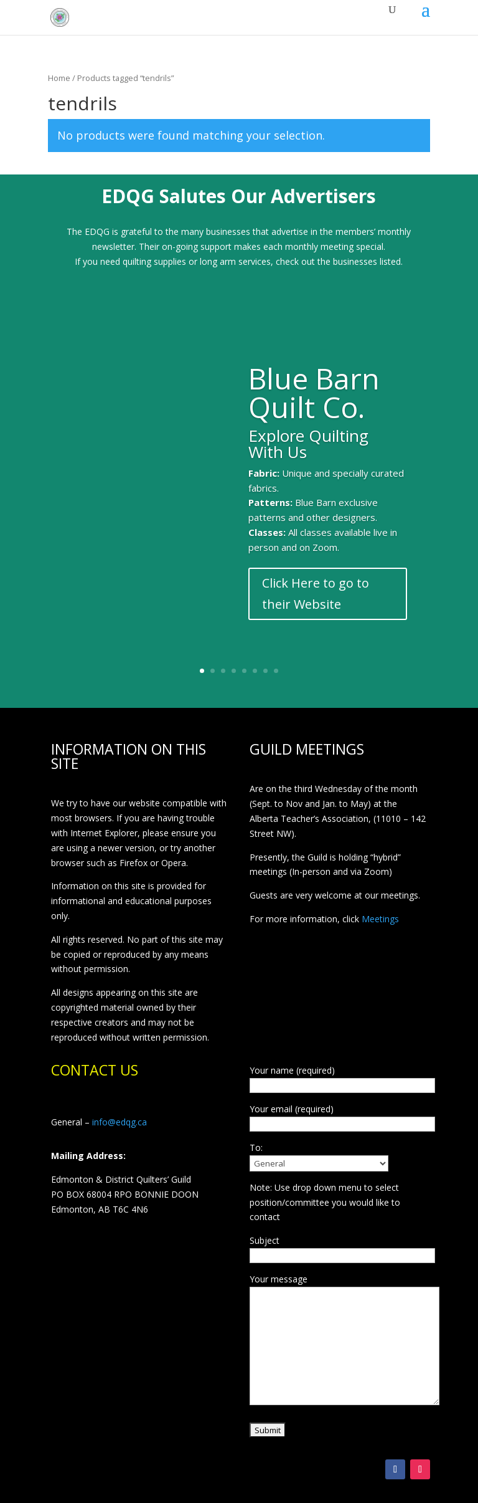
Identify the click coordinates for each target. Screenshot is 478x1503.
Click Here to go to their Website (315, 595)
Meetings (380, 919)
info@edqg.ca (119, 1122)
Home (59, 78)
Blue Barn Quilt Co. (314, 395)
